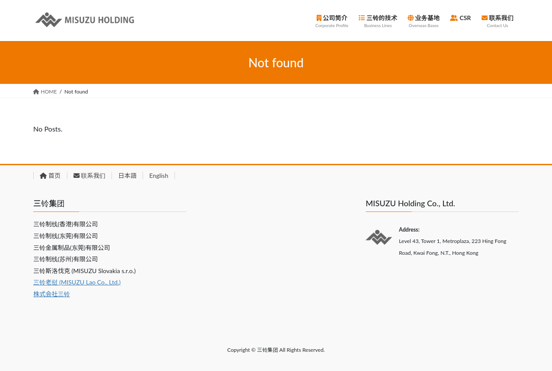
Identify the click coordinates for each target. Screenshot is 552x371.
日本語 (127, 175)
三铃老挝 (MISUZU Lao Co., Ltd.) (77, 282)
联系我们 (89, 175)
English (158, 175)
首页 (50, 175)
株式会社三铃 (51, 294)
